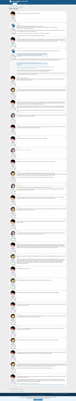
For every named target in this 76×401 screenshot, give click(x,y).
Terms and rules (54, 393)
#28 (65, 350)
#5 (65, 76)
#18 (65, 231)
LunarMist (13, 42)
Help (62, 393)
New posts (10, 5)
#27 (65, 338)
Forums (15, 3)
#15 (65, 195)
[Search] (64, 4)
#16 (65, 207)
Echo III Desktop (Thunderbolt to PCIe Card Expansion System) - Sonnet (29, 62)
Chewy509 (13, 28)
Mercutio (12, 93)
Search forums (15, 5)
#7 (65, 100)
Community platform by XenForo (38, 395)
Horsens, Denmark (13, 157)
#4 (65, 49)
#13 (65, 171)
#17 (65, 219)
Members (25, 3)
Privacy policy (59, 393)
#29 (65, 362)
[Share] (64, 11)
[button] (22, 4)
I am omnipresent (13, 98)
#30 (65, 374)
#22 (65, 278)
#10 (65, 136)
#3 (65, 37)
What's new (19, 3)
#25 (65, 314)
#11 (65, 148)
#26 (65, 326)
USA (15, 21)
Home (11, 3)
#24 (65, 302)
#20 (65, 254)
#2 (65, 23)
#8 (65, 113)
